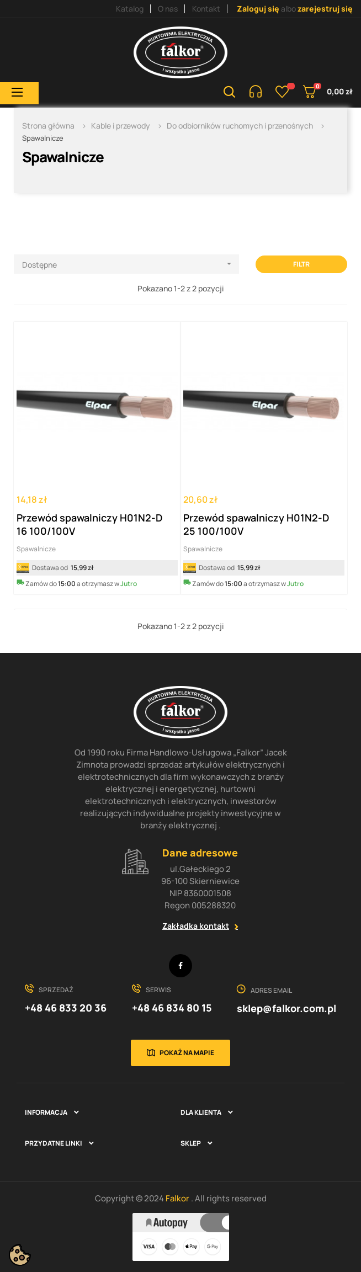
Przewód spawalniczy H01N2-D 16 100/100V (89, 524)
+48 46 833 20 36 (66, 1007)
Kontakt (206, 8)
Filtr (301, 264)
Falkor (178, 1198)
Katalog (130, 8)
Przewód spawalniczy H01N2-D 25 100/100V (256, 524)
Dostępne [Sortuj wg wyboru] (130, 264)
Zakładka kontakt (195, 925)
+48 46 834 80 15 (172, 1007)
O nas (168, 8)
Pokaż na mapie (187, 1052)
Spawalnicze (36, 548)
